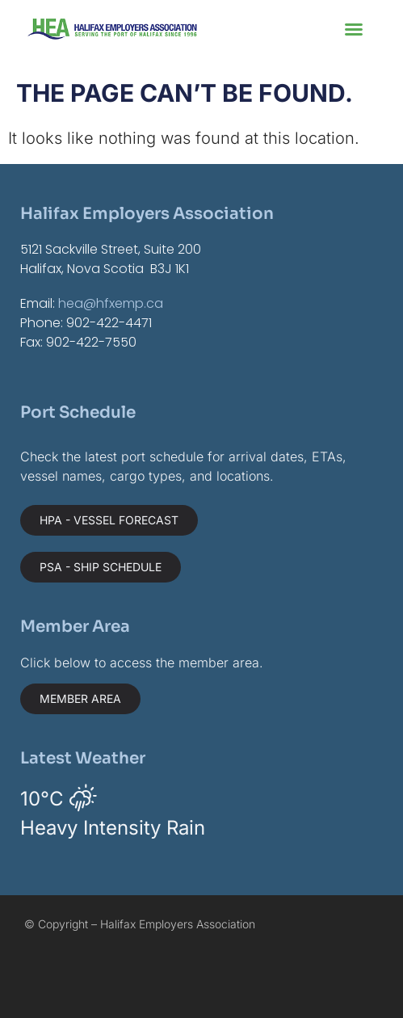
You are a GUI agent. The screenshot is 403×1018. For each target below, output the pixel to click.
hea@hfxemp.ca (110, 303)
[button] (353, 29)
